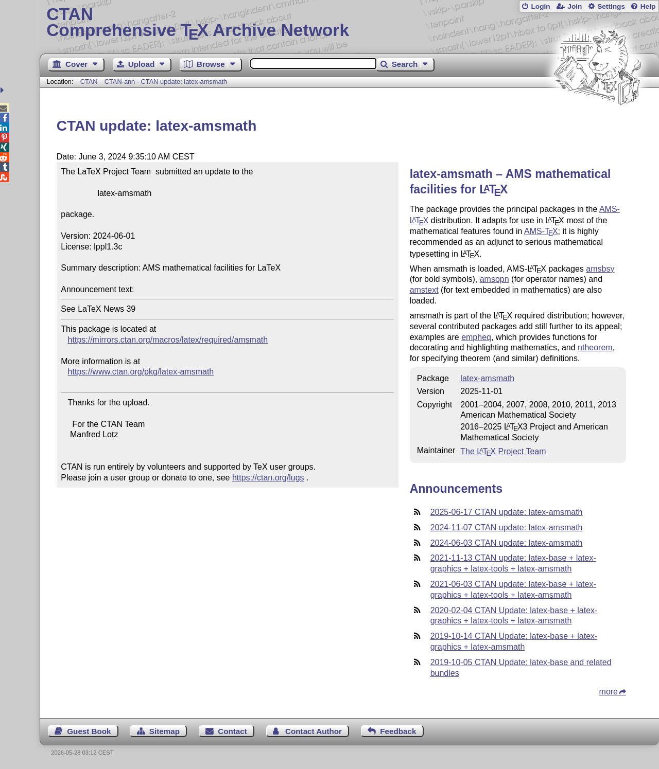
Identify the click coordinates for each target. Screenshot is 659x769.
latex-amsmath (487, 378)
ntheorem (595, 347)
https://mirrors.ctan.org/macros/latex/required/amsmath (168, 339)
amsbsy (600, 268)
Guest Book (89, 731)
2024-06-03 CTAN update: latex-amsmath (506, 543)
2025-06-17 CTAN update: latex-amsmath (506, 512)
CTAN (89, 81)
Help (648, 6)
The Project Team (503, 451)
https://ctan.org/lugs (268, 477)
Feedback (398, 731)
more (608, 691)
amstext (424, 289)
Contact (232, 731)
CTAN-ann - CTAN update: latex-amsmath (166, 81)
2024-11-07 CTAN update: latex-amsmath (506, 527)
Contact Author (313, 731)
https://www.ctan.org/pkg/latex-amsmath (141, 371)
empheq (476, 337)
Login (540, 6)
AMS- (541, 231)
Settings (611, 6)
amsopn (494, 279)
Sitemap (164, 731)
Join (574, 6)
